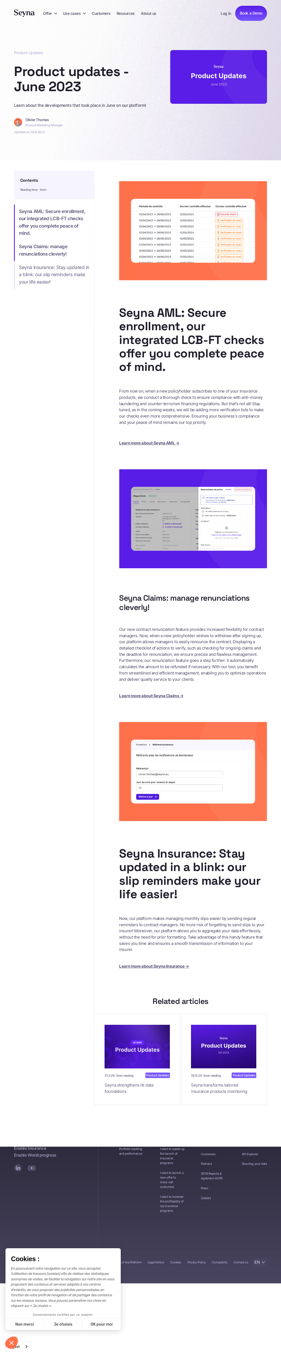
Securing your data (254, 1169)
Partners (206, 1169)
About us (148, 13)
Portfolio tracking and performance (130, 1156)
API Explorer (250, 1159)
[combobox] (18, 1346)
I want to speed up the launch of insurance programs (172, 1160)
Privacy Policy (196, 1267)
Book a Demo (251, 13)
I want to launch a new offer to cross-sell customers (172, 1184)
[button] (50, 13)
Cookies (175, 1267)
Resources (126, 13)
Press (204, 1193)
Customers (101, 13)
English (14, 1346)
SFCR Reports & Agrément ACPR (212, 1181)
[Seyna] (24, 13)
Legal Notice (156, 1267)
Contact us (241, 1267)
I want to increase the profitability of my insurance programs (172, 1208)
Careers (206, 1203)
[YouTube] (31, 1173)
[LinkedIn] (18, 1173)
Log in (226, 13)
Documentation (252, 1149)
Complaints (219, 1267)
